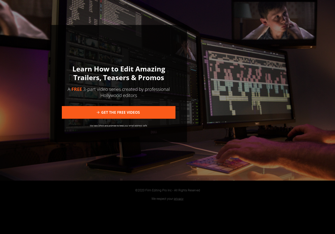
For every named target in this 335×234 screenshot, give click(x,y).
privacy (179, 199)
